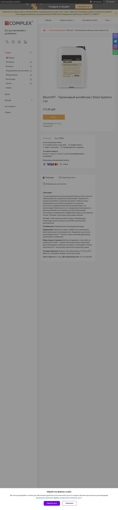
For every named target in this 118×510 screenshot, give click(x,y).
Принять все (52, 503)
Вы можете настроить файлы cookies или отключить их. (58, 498)
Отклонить (70, 503)
